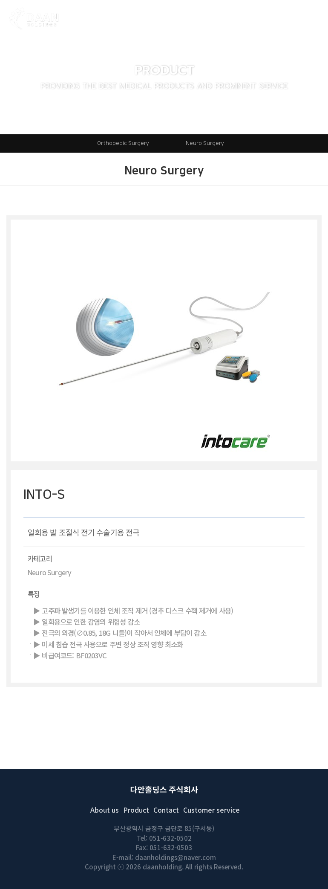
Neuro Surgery (205, 143)
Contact (166, 809)
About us (104, 809)
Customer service (211, 809)
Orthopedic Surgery (123, 143)
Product (136, 809)
